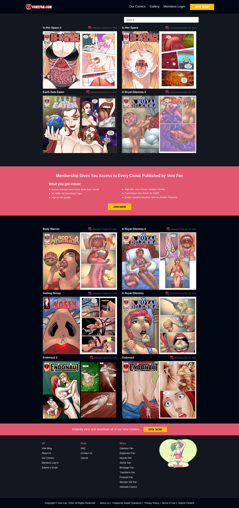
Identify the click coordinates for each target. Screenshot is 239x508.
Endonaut (128, 357)
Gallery (154, 6)
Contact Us (86, 453)
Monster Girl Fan (128, 482)
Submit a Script (49, 467)
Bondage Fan (127, 467)
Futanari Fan (126, 477)
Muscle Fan (126, 458)
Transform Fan (127, 472)
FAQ (83, 448)
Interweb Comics (128, 487)
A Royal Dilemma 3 (134, 92)
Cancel (84, 458)
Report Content (186, 503)
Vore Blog (47, 448)
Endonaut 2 (50, 357)
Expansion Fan (127, 453)
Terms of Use (168, 503)
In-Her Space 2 (52, 27)
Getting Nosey (52, 293)
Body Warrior (51, 229)
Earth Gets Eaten (53, 92)
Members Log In (50, 462)
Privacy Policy (151, 503)
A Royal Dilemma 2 (134, 229)
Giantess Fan (126, 448)
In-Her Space (130, 27)
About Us (46, 453)
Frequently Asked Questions (127, 503)
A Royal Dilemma (133, 293)
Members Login (174, 6)
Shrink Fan (125, 462)
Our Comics (137, 6)
